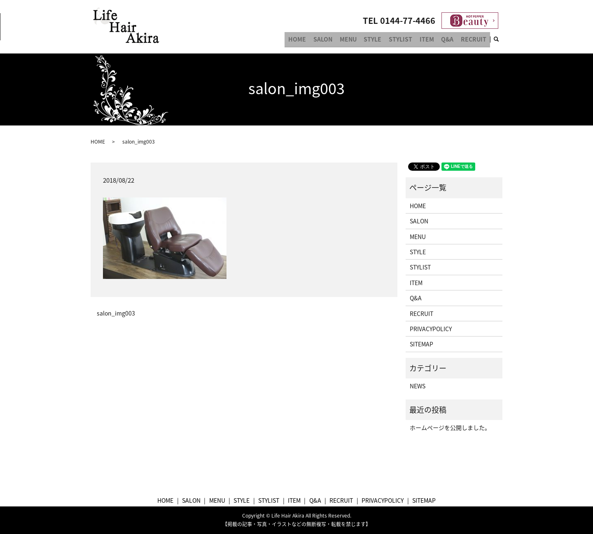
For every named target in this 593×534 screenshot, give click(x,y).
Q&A (450, 40)
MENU (359, 40)
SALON (336, 40)
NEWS (417, 386)
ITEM (432, 40)
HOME (313, 40)
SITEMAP (421, 344)
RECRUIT (475, 40)
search (501, 41)
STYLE (382, 40)
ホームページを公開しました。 (450, 427)
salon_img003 (116, 313)
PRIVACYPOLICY (431, 329)
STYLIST (408, 40)
